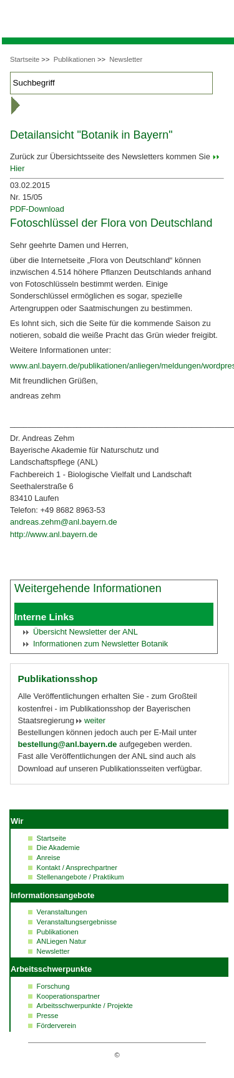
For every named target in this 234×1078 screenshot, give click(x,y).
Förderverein (56, 1025)
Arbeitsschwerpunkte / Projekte (85, 1005)
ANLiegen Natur (62, 941)
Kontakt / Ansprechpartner (77, 867)
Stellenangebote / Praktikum (80, 877)
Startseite (24, 59)
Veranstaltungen (62, 912)
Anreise (49, 857)
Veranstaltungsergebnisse (77, 922)
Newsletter (125, 59)
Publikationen (74, 59)
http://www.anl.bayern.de (53, 534)
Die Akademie (58, 847)
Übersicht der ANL (85, 631)
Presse (48, 1015)
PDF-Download (37, 209)
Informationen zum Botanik (100, 643)
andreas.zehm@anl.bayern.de (63, 522)
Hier (17, 168)
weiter (93, 720)
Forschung (53, 986)
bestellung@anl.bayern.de (67, 744)
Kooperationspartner (68, 996)
